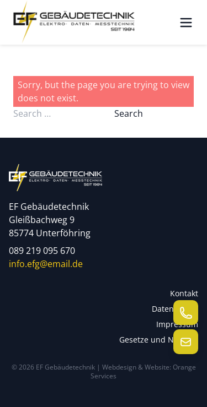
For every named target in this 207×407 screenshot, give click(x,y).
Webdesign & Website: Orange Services (143, 371)
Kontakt (184, 293)
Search (128, 113)
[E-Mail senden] (185, 341)
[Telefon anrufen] (185, 312)
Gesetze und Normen (158, 339)
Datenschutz (175, 308)
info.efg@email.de (46, 264)
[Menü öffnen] (186, 22)
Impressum (177, 324)
